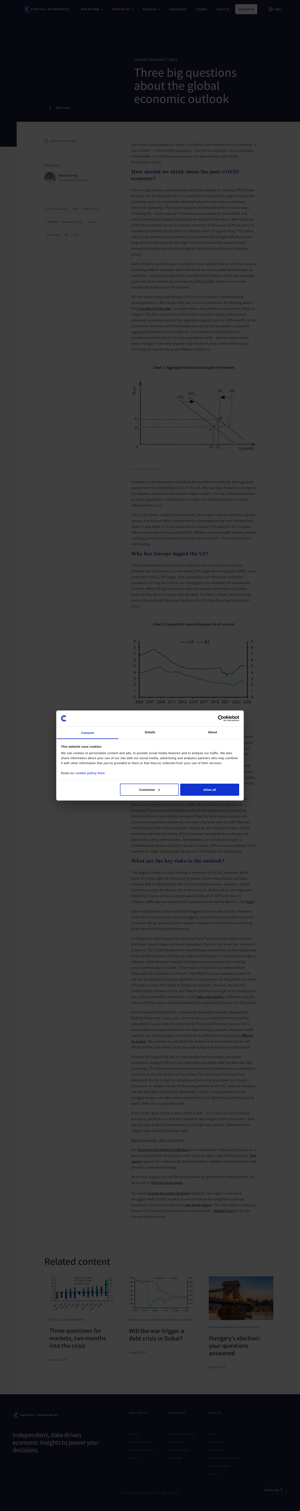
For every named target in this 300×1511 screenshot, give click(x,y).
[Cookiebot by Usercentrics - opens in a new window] (221, 718)
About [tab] (212, 732)
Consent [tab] (87, 733)
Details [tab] (150, 732)
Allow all (209, 789)
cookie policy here (90, 773)
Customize (149, 789)
